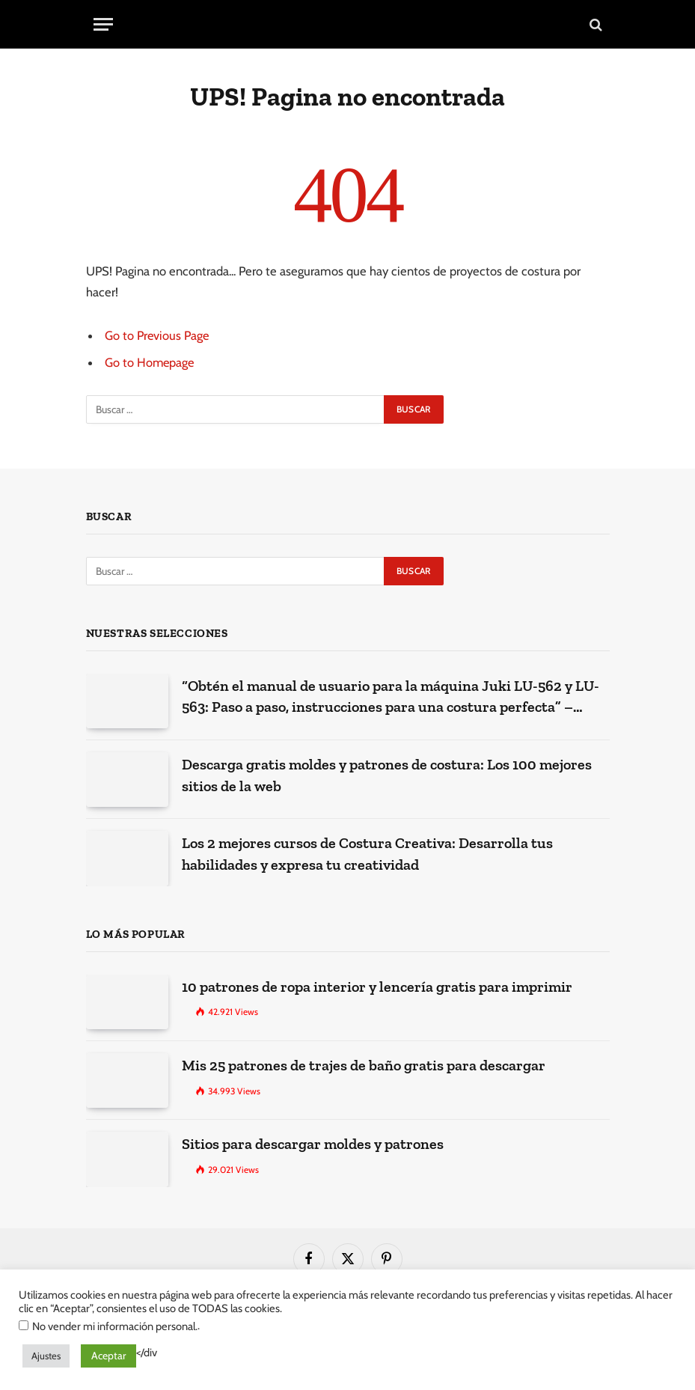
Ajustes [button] (46, 1356)
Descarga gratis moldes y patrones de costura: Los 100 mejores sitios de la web (387, 775)
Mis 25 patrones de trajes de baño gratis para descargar (363, 1065)
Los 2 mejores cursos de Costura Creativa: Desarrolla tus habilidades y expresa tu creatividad (367, 854)
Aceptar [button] (108, 1355)
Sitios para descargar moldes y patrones (313, 1144)
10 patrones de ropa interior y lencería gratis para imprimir (377, 987)
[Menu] (103, 24)
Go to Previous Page (157, 335)
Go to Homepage (150, 362)
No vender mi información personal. (115, 1326)
